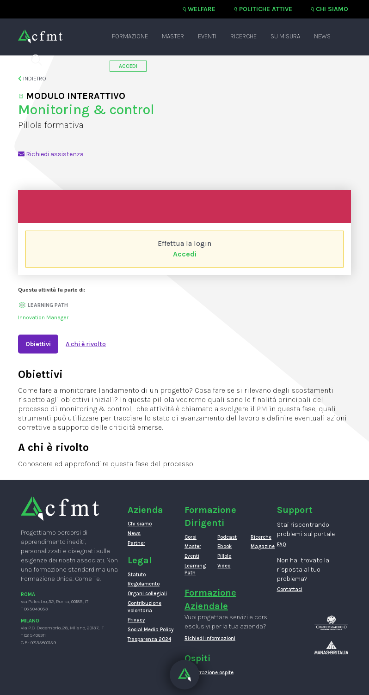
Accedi (185, 254)
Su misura (285, 36)
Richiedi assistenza (51, 154)
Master (173, 36)
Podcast (226, 537)
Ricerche (243, 36)
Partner (136, 543)
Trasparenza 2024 (149, 639)
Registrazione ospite (209, 673)
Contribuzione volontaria (144, 607)
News (322, 36)
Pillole (224, 556)
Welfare (201, 9)
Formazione (130, 36)
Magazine (260, 546)
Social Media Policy (150, 630)
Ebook (224, 546)
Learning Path (193, 569)
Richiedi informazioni (209, 638)
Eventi (207, 36)
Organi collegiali (147, 594)
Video (223, 566)
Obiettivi (38, 344)
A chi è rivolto (86, 344)
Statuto (137, 575)
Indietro (32, 78)
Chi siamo (332, 9)
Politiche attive (265, 9)
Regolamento (144, 584)
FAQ (281, 545)
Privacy (136, 620)
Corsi (190, 537)
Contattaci (289, 589)
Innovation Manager (43, 317)
